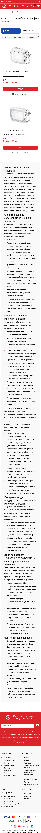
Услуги (26, 782)
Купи (20, 89)
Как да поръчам (9, 801)
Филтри (6, 31)
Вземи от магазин (30, 780)
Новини (6, 763)
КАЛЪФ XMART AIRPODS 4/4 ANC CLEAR (15, 71)
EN (27, 6)
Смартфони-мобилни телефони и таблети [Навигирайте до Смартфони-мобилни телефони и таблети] (21, 12)
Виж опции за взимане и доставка (13, 76)
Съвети (26, 758)
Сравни (15, 94)
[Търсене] (13, 6)
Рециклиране (8, 806)
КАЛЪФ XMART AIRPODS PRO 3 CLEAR (14, 130)
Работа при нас (9, 760)
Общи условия (9, 765)
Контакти (27, 794)
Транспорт (27, 763)
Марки (26, 760)
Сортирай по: (30, 31)
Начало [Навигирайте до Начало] (3, 12)
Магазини (27, 796)
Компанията (8, 758)
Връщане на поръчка (31, 785)
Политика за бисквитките (8, 769)
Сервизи (27, 799)
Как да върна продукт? (11, 804)
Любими (25, 94)
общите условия (7, 737)
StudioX (36, 830)
